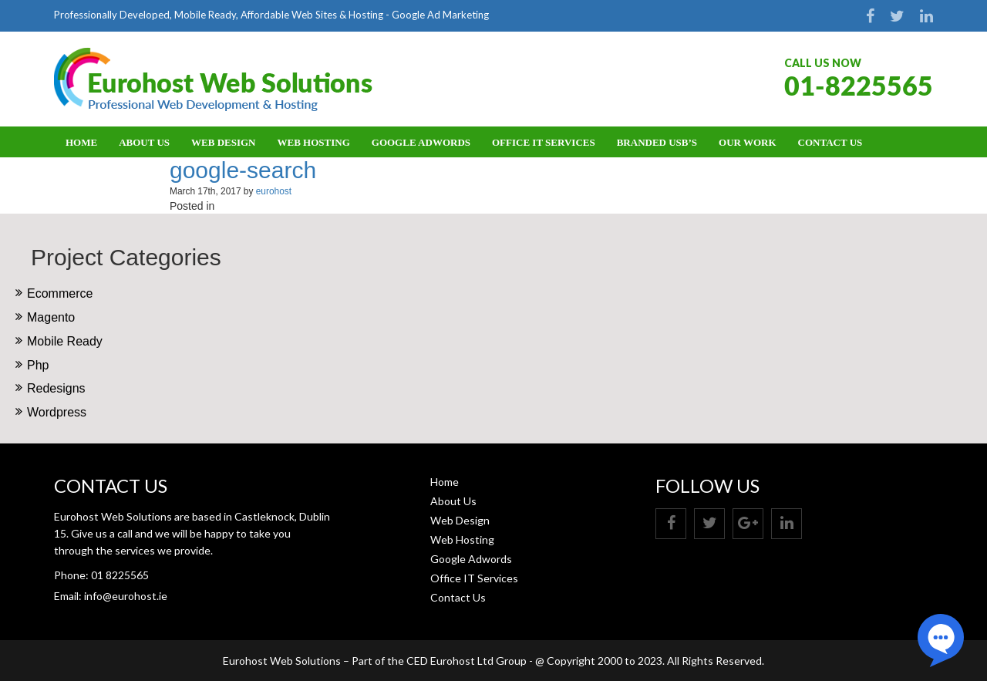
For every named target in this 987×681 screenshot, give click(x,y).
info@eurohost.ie (125, 595)
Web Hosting (314, 142)
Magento (51, 317)
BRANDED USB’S (657, 142)
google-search (243, 170)
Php (38, 365)
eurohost (273, 191)
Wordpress (56, 412)
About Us (144, 142)
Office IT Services (543, 142)
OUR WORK (747, 142)
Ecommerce (60, 293)
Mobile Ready (65, 341)
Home (81, 142)
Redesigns (56, 388)
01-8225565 (858, 85)
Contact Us (830, 142)
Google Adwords (421, 142)
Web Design (223, 142)
